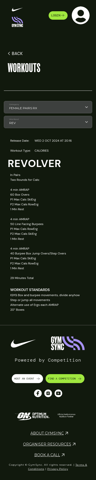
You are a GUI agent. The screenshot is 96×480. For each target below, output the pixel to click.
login (58, 15)
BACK (14, 53)
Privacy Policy (57, 469)
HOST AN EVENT (27, 378)
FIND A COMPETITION (65, 378)
